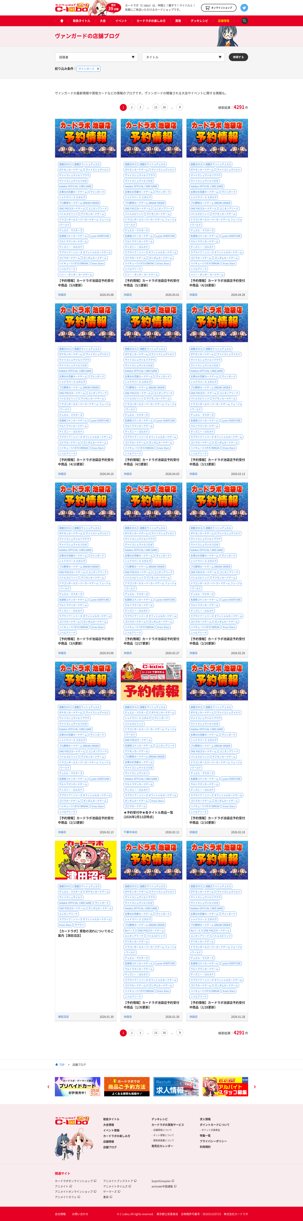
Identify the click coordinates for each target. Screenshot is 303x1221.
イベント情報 (111, 1130)
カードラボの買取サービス (168, 1124)
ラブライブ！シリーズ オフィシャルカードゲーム (85, 252)
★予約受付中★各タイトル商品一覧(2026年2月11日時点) (148, 814)
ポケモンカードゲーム (70, 169)
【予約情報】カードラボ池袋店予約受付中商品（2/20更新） (217, 640)
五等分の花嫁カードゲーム (73, 192)
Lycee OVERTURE (99, 236)
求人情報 (205, 1119)
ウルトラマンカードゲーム (73, 241)
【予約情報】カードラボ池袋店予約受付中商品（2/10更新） (217, 820)
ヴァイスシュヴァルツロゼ (73, 181)
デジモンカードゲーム (92, 214)
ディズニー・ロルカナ (70, 247)
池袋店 (62, 294)
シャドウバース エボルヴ (72, 197)
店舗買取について (162, 1130)
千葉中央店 (130, 832)
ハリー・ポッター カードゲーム (75, 274)
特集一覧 (205, 1135)
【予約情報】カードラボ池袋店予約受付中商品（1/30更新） (151, 1004)
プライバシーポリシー (213, 1141)
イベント (121, 21)
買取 (178, 21)
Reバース (130, 930)
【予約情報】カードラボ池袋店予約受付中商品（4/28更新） (217, 282)
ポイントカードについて (215, 1124)
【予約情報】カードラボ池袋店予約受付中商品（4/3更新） (151, 461)
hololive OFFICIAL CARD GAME (75, 186)
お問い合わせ (80, 1214)
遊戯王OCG (65, 164)
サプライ (79, 925)
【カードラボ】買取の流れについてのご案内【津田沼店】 (86, 933)
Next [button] (255, 1087)
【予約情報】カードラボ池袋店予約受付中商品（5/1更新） (151, 282)
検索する (238, 57)
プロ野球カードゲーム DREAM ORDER (79, 203)
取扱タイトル (81, 21)
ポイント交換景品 (211, 1130)
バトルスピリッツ (68, 214)
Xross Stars (97, 263)
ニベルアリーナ (67, 269)
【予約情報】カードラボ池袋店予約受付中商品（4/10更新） (86, 461)
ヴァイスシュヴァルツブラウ (74, 175)
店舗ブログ (110, 1147)
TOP (62, 1064)
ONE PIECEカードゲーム (72, 208)
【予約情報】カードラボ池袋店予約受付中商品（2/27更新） (151, 640)
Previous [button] (48, 1087)
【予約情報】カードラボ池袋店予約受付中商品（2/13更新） (86, 820)
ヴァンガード (97, 192)
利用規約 (205, 1147)
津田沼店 (63, 1016)
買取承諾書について (163, 1140)
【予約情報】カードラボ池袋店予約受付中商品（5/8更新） (86, 282)
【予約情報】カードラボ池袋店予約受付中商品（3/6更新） (86, 640)
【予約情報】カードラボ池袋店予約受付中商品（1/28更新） (217, 1004)
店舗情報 (223, 21)
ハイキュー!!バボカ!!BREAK (73, 263)
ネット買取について (163, 1135)
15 (155, 107)
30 (164, 107)
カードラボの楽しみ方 (151, 21)
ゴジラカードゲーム (69, 258)
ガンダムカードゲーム (94, 258)
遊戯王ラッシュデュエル (87, 164)
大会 (103, 21)
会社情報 (60, 1214)
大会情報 (108, 1124)
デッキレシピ (199, 21)
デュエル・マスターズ (70, 230)
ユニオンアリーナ (97, 208)
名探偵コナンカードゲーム (73, 236)
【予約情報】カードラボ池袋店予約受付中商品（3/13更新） (217, 461)
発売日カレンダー (162, 1146)
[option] (77, 1086)
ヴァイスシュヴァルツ (97, 169)
